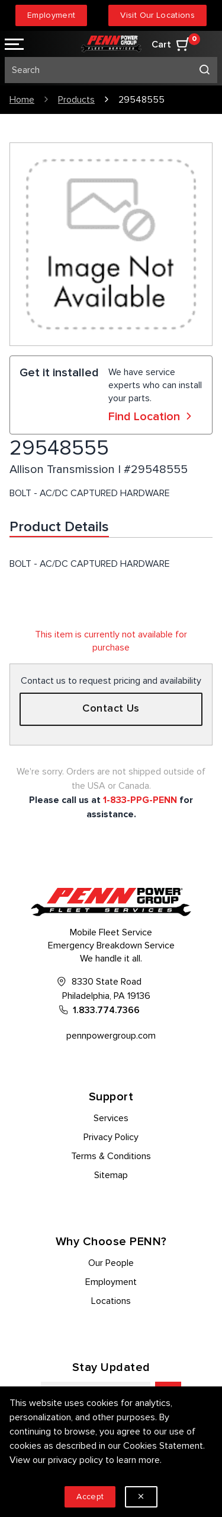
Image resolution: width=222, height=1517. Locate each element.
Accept (90, 1496)
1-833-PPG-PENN (140, 800)
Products (76, 100)
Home (21, 100)
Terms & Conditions (111, 1156)
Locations (111, 1301)
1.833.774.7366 (106, 1010)
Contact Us (111, 708)
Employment (51, 15)
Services (111, 1118)
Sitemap (111, 1175)
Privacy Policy (111, 1137)
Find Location (151, 417)
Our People (111, 1263)
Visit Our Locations (157, 15)
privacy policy (75, 1460)
